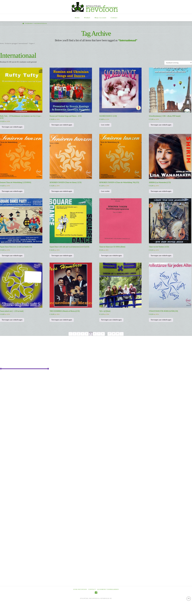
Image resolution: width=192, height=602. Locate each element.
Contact (92, 589)
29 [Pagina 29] (117, 334)
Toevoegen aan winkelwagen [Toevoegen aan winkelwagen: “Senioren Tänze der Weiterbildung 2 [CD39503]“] (12, 191)
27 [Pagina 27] (109, 334)
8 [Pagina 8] (102, 334)
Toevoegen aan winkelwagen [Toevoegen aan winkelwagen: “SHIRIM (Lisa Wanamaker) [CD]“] (161, 191)
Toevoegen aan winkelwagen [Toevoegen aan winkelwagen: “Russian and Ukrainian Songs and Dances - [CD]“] (61, 125)
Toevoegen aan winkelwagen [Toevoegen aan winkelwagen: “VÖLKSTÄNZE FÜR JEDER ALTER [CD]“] (161, 320)
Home (2, 43)
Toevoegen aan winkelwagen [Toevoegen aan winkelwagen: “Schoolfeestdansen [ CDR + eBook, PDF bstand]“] (161, 125)
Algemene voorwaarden (108, 589)
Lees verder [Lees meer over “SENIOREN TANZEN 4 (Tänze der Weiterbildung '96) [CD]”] (105, 191)
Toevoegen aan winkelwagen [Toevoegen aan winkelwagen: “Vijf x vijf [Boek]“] (111, 320)
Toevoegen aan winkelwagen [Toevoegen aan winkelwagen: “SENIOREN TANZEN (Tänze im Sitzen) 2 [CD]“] (61, 191)
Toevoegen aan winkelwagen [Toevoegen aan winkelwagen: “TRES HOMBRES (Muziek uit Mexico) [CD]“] (61, 320)
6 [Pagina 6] (94, 334)
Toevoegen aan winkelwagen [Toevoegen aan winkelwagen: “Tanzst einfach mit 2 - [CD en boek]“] (12, 320)
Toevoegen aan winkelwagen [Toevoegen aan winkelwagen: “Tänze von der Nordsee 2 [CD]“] (161, 256)
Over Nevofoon (80, 589)
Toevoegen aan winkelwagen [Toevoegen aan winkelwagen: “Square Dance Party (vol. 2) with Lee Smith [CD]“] (12, 256)
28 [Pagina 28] (113, 334)
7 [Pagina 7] (98, 334)
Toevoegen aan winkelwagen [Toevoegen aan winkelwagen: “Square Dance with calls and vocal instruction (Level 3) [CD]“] (61, 256)
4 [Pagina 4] (86, 334)
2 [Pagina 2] (78, 334)
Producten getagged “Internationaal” (16, 43)
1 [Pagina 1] (74, 334)
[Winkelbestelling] (178, 63)
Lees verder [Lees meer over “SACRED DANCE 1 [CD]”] (105, 125)
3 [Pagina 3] (82, 334)
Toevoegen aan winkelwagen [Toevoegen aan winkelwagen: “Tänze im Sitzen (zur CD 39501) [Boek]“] (111, 256)
